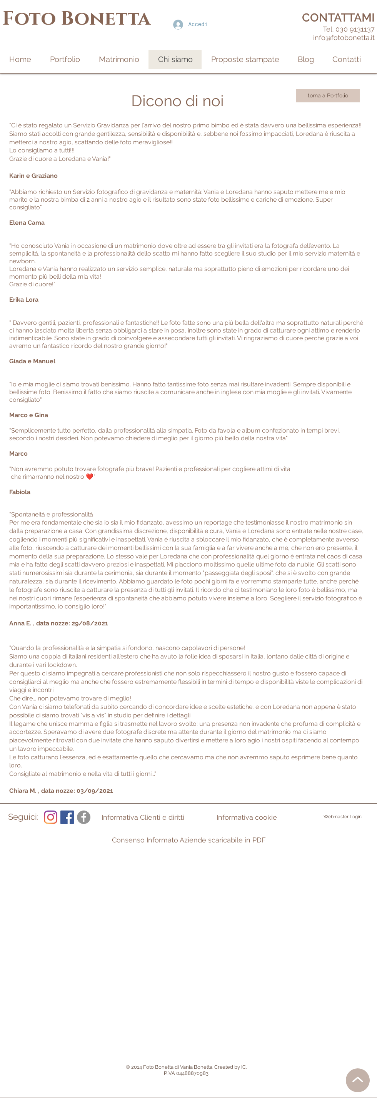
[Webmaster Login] (342, 817)
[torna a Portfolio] (328, 95)
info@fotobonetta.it (344, 37)
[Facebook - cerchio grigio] (83, 817)
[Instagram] (50, 817)
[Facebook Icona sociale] (67, 817)
